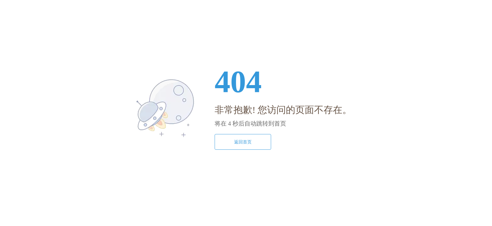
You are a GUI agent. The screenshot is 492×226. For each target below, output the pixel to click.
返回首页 (243, 141)
